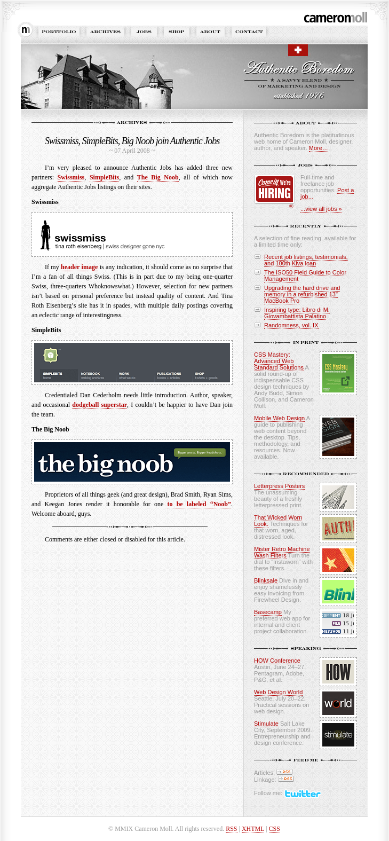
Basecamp (268, 612)
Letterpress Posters (279, 486)
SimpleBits (104, 177)
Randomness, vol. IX (291, 325)
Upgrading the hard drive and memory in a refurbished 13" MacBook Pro (302, 294)
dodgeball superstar (99, 404)
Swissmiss (71, 177)
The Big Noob (158, 177)
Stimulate (266, 723)
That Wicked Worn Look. (278, 520)
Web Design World (278, 692)
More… (318, 148)
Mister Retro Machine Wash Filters (282, 552)
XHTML (253, 828)
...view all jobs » (321, 209)
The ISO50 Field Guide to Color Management (305, 275)
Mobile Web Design (279, 418)
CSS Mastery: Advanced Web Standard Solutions (279, 361)
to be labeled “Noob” (199, 504)
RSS (231, 828)
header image (79, 267)
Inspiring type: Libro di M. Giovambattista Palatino (297, 312)
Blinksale (265, 580)
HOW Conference (277, 660)
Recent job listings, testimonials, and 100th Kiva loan (306, 260)
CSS (274, 828)
